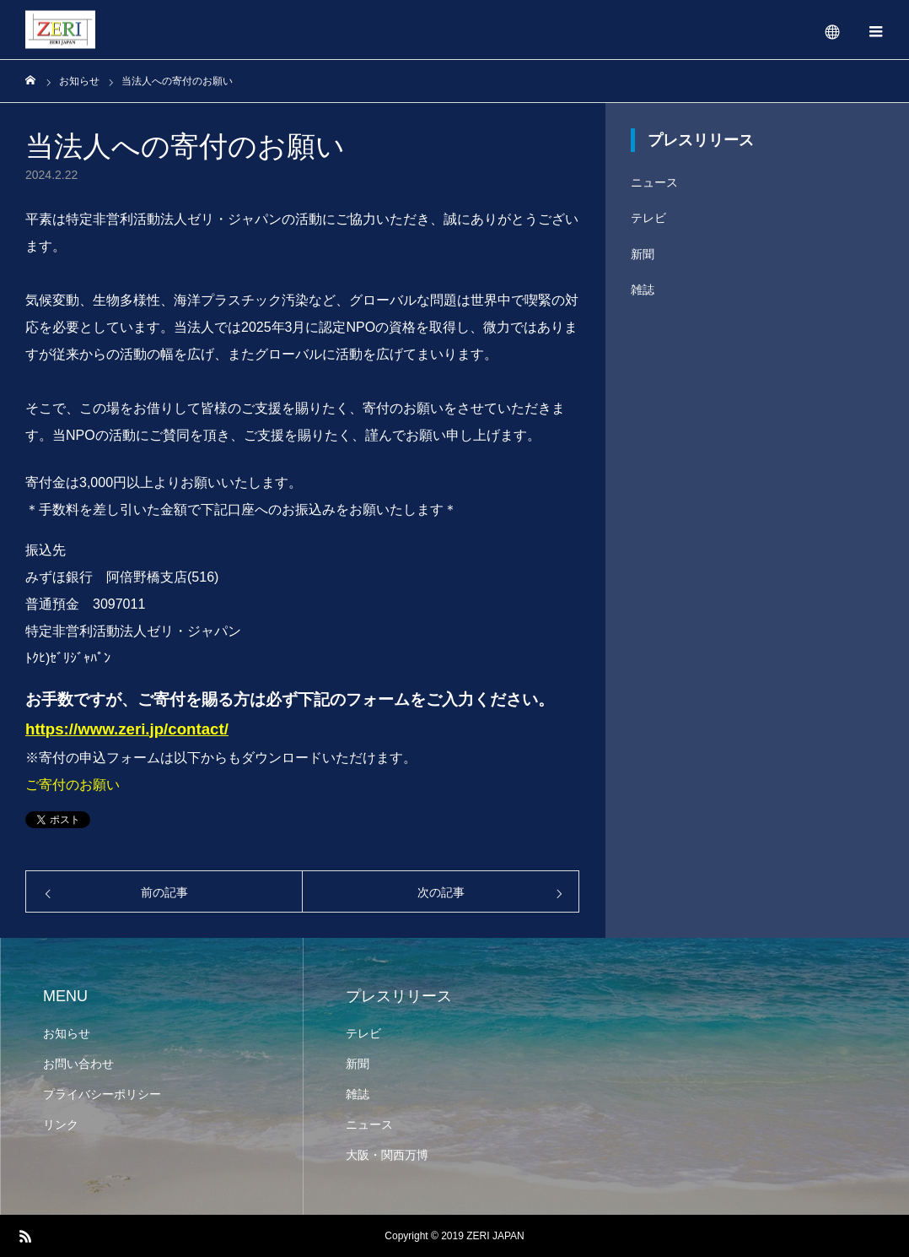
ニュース (654, 182)
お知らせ (66, 1033)
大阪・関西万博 (387, 1155)
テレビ (648, 218)
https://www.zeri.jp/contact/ (127, 729)
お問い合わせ (78, 1063)
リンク (60, 1124)
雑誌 (642, 289)
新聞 (642, 254)
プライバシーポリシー (102, 1094)
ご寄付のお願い (72, 784)
